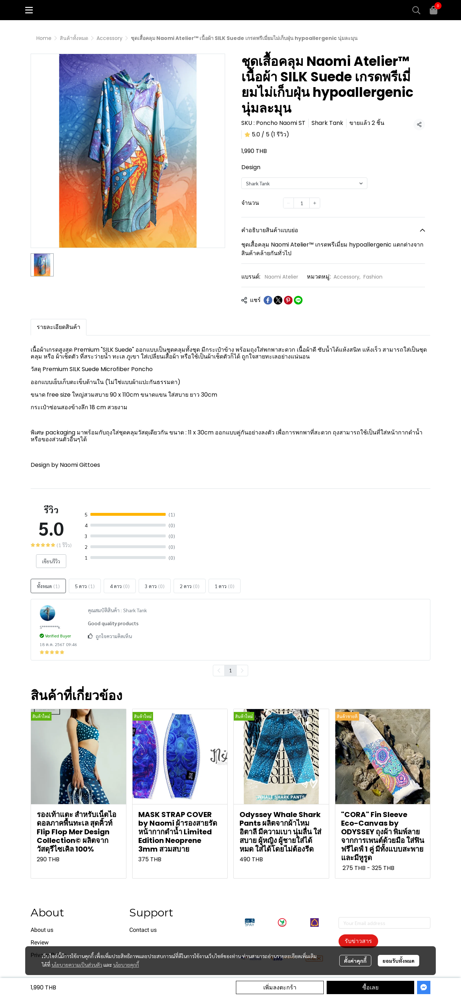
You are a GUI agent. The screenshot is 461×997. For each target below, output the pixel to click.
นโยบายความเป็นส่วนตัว (77, 964)
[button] (416, 10)
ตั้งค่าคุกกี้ (355, 960)
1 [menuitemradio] (230, 670)
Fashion (372, 276)
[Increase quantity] (315, 203)
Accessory (109, 38)
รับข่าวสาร (358, 941)
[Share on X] (278, 300)
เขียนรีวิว (51, 561)
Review (40, 942)
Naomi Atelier (281, 276)
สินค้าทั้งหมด (74, 38)
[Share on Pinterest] (288, 300)
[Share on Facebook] (268, 300)
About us (42, 929)
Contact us (143, 929)
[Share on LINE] (298, 300)
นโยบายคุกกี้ (126, 964)
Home (44, 38)
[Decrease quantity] (288, 203)
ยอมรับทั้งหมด (398, 960)
